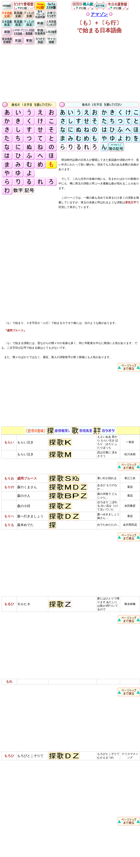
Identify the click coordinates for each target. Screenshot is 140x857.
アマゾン (99, 14)
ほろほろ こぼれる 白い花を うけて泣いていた (107, 506)
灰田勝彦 (129, 505)
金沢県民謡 (130, 524)
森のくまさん (27, 487)
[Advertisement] (70, 73)
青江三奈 (129, 478)
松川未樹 (129, 454)
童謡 (130, 486)
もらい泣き (25, 442)
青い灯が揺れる (107, 478)
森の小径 (23, 506)
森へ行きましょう (30, 516)
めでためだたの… (108, 524)
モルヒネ (23, 604)
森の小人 (23, 496)
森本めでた (25, 525)
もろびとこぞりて (30, 756)
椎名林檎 (129, 604)
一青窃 (130, 442)
